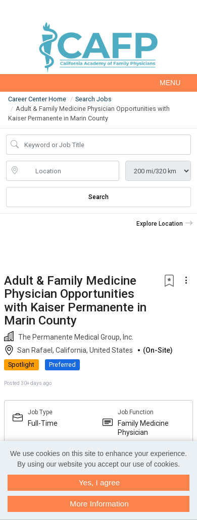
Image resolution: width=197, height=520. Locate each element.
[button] (98, 83)
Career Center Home (37, 99)
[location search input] (69, 171)
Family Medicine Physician (143, 427)
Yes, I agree (99, 482)
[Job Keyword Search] (105, 145)
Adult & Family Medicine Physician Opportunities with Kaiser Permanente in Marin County (75, 301)
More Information (99, 503)
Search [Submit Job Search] (98, 197)
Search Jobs (93, 99)
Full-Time (43, 423)
